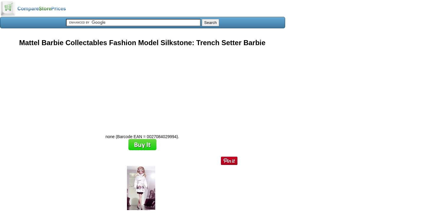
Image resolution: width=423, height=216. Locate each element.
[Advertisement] (142, 88)
